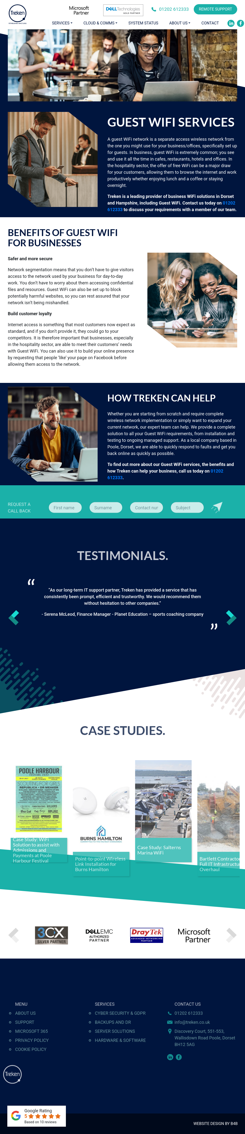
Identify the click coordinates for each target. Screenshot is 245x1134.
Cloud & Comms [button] (98, 23)
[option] (122, 604)
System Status (143, 23)
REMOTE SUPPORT (215, 9)
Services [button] (61, 23)
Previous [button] (13, 617)
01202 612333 (174, 9)
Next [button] (231, 617)
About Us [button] (178, 23)
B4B (234, 1123)
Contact (210, 23)
